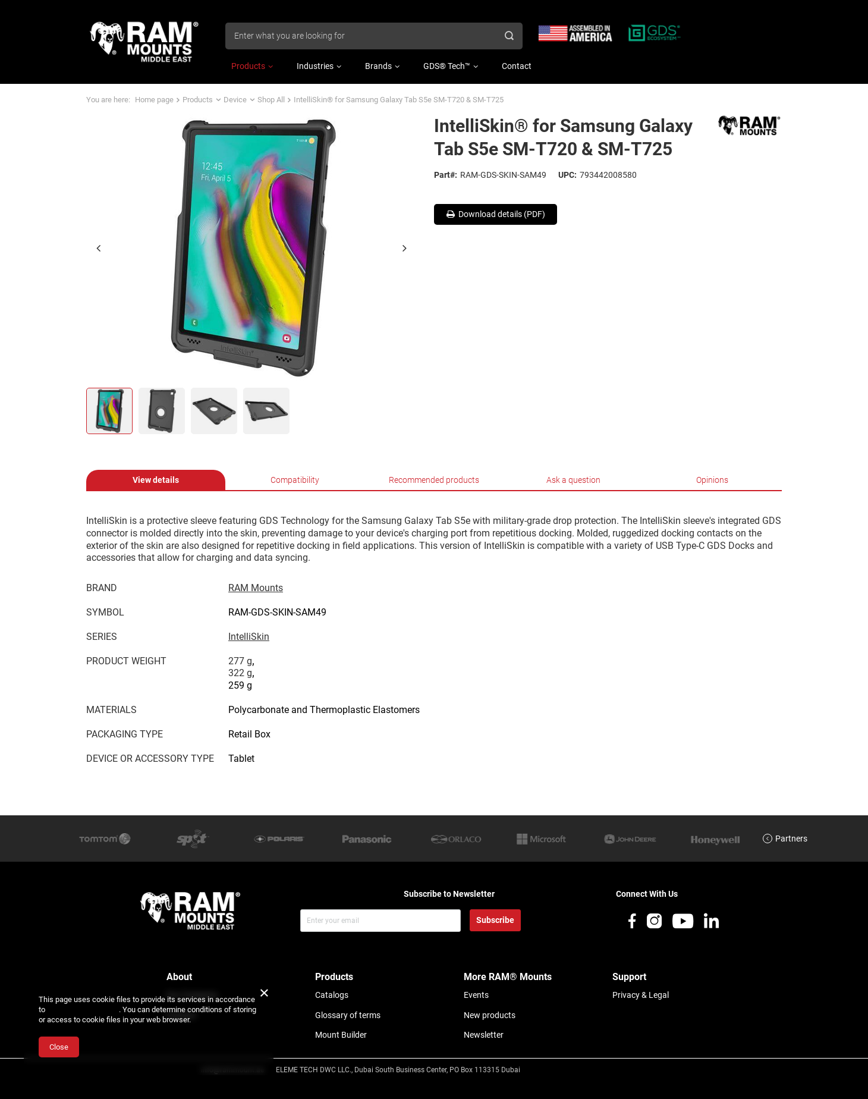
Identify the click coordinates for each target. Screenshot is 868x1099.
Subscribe (495, 920)
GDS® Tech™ (446, 66)
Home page (154, 99)
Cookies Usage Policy (83, 1009)
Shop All (271, 99)
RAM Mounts (255, 588)
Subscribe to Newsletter (449, 894)
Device (235, 99)
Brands (378, 66)
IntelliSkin (248, 636)
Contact (517, 66)
